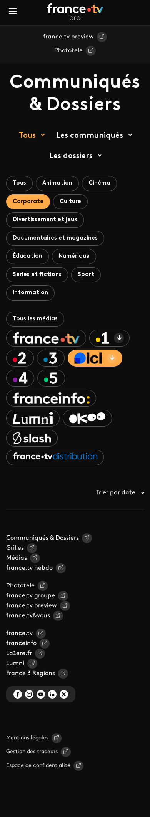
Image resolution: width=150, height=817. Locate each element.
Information (30, 293)
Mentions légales (27, 738)
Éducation (27, 256)
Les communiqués (89, 136)
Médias (16, 558)
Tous (27, 136)
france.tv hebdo (29, 568)
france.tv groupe (30, 596)
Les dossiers (71, 156)
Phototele (68, 51)
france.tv (19, 633)
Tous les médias (35, 319)
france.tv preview (68, 37)
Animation (57, 183)
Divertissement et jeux (45, 220)
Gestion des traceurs (32, 752)
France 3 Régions (30, 673)
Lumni (15, 663)
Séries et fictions (37, 275)
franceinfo (21, 643)
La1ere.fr (19, 653)
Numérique (74, 256)
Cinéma (99, 183)
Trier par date (120, 493)
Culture (70, 202)
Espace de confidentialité (38, 766)
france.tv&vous (28, 616)
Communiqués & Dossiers (42, 538)
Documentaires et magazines (55, 238)
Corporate (28, 202)
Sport (86, 275)
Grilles (15, 548)
